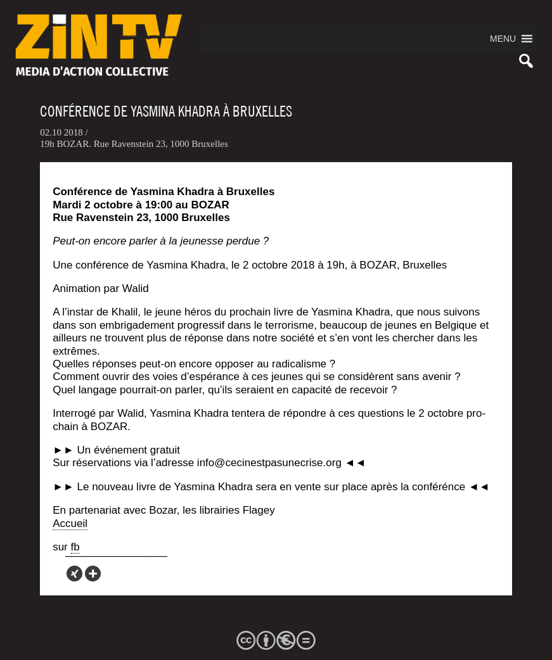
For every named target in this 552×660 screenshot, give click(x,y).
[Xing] (74, 573)
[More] (93, 573)
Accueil (70, 523)
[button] (503, 38)
